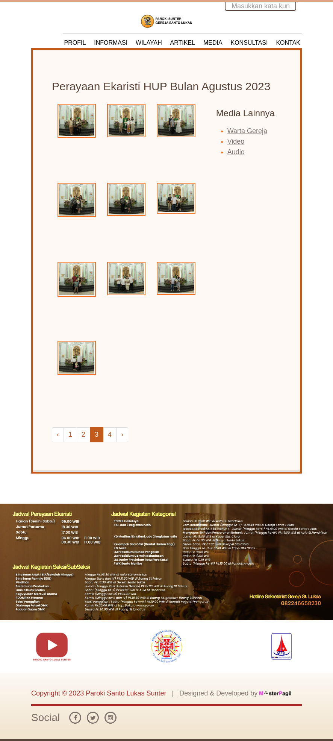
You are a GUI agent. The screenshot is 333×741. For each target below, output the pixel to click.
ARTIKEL (182, 42)
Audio (236, 152)
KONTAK (288, 42)
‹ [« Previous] (58, 434)
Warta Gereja (247, 131)
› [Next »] (122, 434)
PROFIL (75, 42)
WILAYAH (149, 42)
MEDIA (213, 42)
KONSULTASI (249, 42)
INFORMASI (110, 42)
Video (236, 141)
